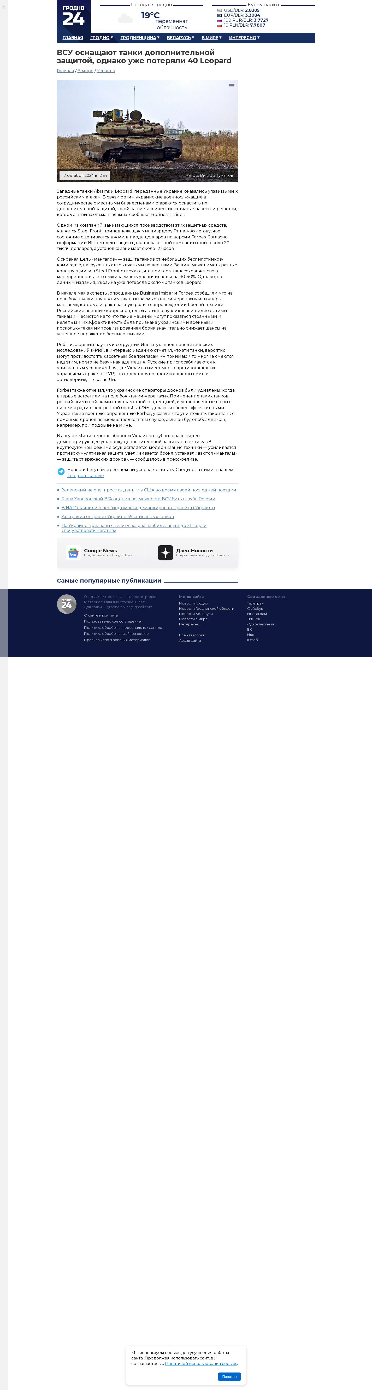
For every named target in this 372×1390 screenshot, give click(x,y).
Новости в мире (193, 619)
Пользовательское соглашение (112, 621)
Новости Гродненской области (206, 608)
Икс (250, 634)
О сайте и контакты (101, 615)
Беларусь (179, 37)
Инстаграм (257, 614)
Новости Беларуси (196, 614)
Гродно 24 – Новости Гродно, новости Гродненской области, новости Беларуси (74, 16)
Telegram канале (85, 475)
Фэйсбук (255, 608)
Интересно (242, 37)
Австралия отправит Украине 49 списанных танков (118, 516)
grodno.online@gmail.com (129, 607)
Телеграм (255, 603)
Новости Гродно (193, 603)
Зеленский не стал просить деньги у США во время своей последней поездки (149, 490)
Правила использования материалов (117, 640)
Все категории (192, 635)
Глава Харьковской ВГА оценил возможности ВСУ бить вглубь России (138, 498)
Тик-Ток (253, 619)
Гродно (100, 37)
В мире (210, 37)
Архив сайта (190, 640)
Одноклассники (261, 624)
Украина (106, 70)
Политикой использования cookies (201, 1363)
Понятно (229, 1377)
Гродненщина (138, 37)
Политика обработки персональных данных (123, 627)
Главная (73, 37)
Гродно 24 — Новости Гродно (66, 604)
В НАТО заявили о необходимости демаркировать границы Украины (138, 507)
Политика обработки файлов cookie (116, 633)
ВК (249, 629)
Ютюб (252, 640)
